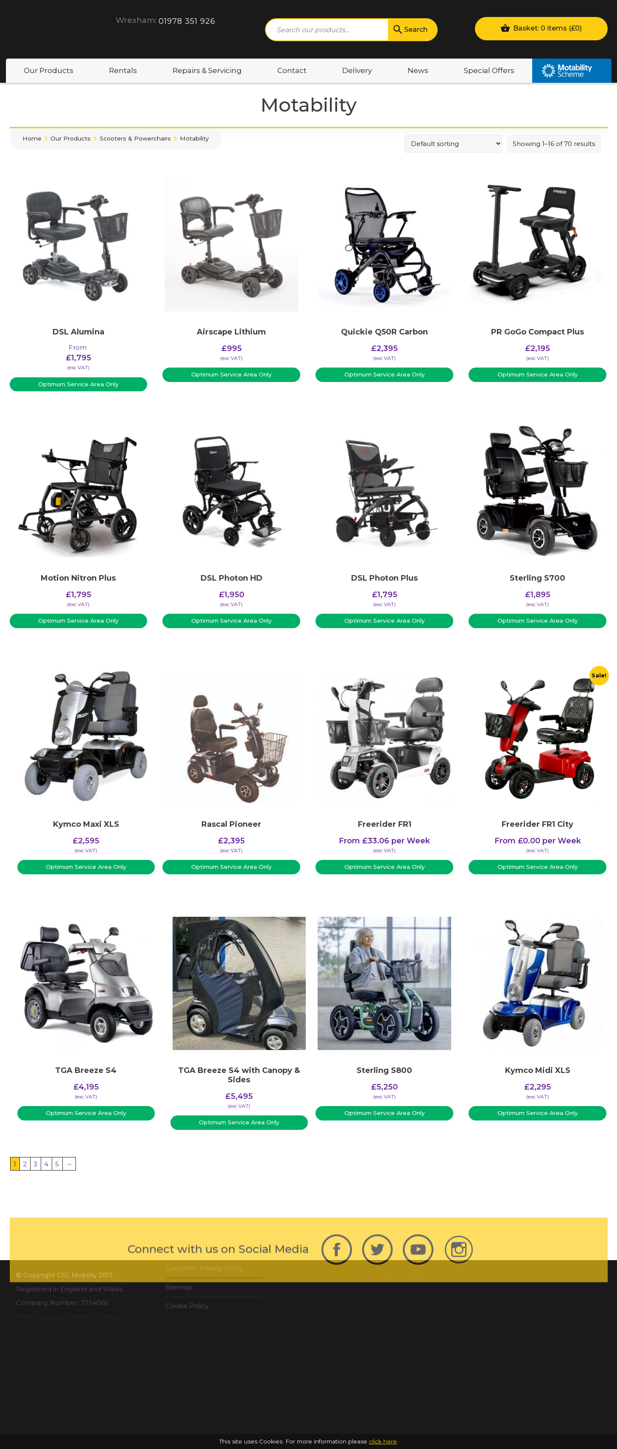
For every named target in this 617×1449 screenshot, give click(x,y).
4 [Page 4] (46, 1164)
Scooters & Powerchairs (135, 138)
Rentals (123, 70)
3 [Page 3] (35, 1164)
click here (383, 1441)
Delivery (357, 70)
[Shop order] (453, 144)
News (418, 70)
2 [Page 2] (25, 1164)
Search (409, 30)
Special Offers (489, 70)
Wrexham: (136, 20)
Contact (292, 70)
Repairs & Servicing (207, 70)
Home (32, 138)
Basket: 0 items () (541, 28)
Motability (571, 71)
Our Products (48, 70)
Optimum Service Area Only (78, 384)
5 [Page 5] (57, 1164)
